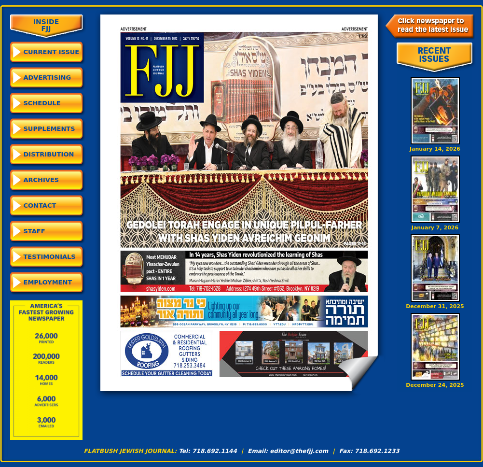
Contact (40, 205)
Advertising (47, 77)
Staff (34, 231)
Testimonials (50, 256)
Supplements (49, 128)
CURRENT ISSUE (52, 52)
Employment (48, 282)
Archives (41, 180)
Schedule (42, 103)
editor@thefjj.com (299, 451)
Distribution (49, 154)
